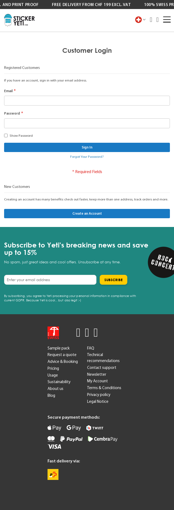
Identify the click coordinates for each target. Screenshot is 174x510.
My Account (97, 380)
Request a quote (62, 354)
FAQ (90, 348)
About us (55, 388)
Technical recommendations (103, 357)
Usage (53, 375)
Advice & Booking (63, 361)
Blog (51, 395)
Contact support (101, 367)
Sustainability (59, 381)
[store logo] (19, 20)
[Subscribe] (113, 280)
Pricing (53, 368)
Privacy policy (98, 394)
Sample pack (59, 348)
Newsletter (96, 374)
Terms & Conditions (104, 387)
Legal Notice (97, 401)
